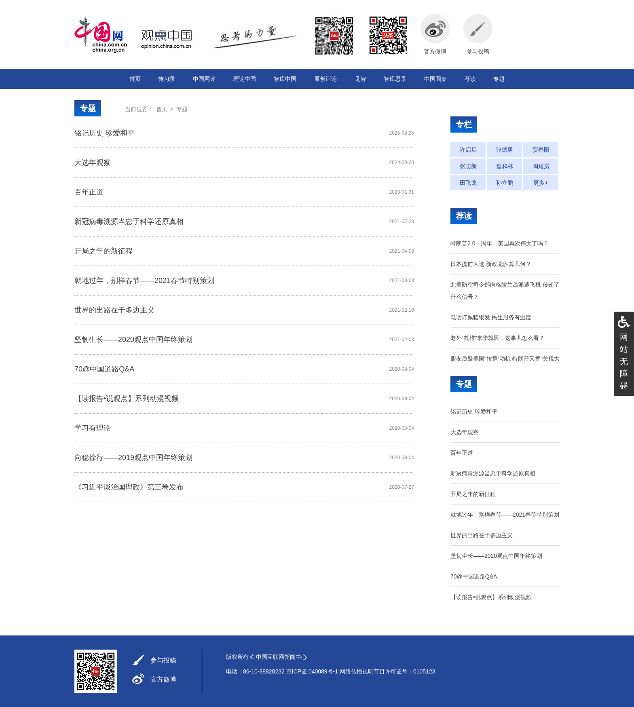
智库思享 (395, 79)
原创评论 (325, 79)
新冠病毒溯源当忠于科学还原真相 (129, 221)
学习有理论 (92, 428)
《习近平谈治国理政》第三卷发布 (129, 487)
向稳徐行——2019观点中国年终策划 (133, 458)
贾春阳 (541, 149)
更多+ (540, 182)
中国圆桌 (435, 79)
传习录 (166, 79)
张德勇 (504, 149)
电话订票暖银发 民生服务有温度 (490, 317)
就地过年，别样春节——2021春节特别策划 (144, 280)
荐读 (470, 79)
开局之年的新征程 (103, 251)
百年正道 (89, 192)
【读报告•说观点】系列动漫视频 (126, 399)
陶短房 (541, 166)
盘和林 (504, 166)
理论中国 (244, 79)
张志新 (468, 166)
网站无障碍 (624, 361)
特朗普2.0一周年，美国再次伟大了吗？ (499, 243)
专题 (499, 79)
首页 (135, 79)
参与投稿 (163, 660)
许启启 (468, 149)
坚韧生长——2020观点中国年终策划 (133, 340)
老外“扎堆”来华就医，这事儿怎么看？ (497, 338)
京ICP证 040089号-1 (312, 671)
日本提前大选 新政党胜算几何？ (490, 264)
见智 (360, 79)
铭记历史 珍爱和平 (104, 133)
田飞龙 (468, 182)
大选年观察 (92, 162)
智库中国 (285, 79)
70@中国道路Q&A (104, 369)
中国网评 (204, 79)
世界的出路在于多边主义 (114, 310)
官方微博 (163, 679)
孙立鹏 (504, 182)
